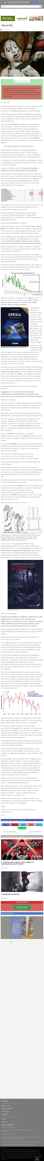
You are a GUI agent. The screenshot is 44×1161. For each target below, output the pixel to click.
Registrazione (5, 1105)
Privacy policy (5, 1111)
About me (4, 1122)
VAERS (35, 181)
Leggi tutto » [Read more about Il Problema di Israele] (4, 898)
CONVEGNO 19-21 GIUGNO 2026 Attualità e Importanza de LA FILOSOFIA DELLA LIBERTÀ (21, 1138)
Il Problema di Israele (10, 894)
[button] (5, 2)
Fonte (3, 815)
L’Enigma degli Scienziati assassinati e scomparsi (18, 1144)
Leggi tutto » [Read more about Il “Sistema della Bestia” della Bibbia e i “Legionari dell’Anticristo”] (4, 867)
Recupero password (7, 1108)
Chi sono (4, 1119)
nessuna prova (8, 231)
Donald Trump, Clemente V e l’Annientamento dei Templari (21, 1141)
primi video (6, 544)
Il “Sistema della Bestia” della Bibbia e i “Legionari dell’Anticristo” (17, 863)
